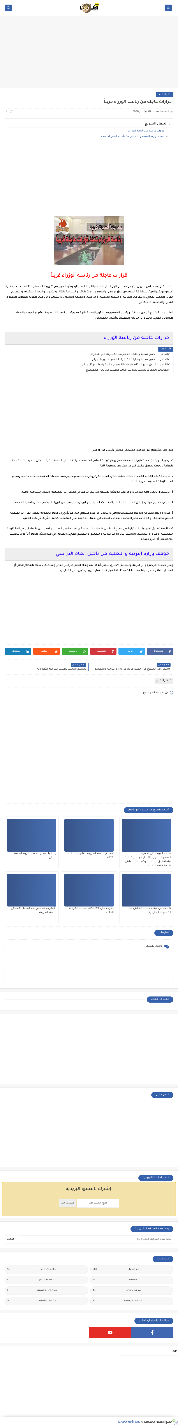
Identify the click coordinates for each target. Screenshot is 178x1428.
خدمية (115, 1280)
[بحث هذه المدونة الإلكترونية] (95, 1239)
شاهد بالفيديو (31, 1280)
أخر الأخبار (164, 94)
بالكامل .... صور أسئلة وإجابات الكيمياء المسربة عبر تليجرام (130, 359)
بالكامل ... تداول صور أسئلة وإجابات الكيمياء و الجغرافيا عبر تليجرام (125, 364)
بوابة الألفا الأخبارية (129, 1422)
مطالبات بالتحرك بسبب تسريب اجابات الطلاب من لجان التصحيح (127, 370)
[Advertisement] (89, 54)
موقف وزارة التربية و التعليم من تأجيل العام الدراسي (132, 136)
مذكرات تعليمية (32, 1290)
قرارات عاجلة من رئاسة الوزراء (146, 131)
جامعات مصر (31, 1269)
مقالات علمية (31, 1301)
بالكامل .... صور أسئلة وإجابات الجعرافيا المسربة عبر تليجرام (129, 354)
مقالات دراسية (117, 1301)
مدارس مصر (117, 1290)
